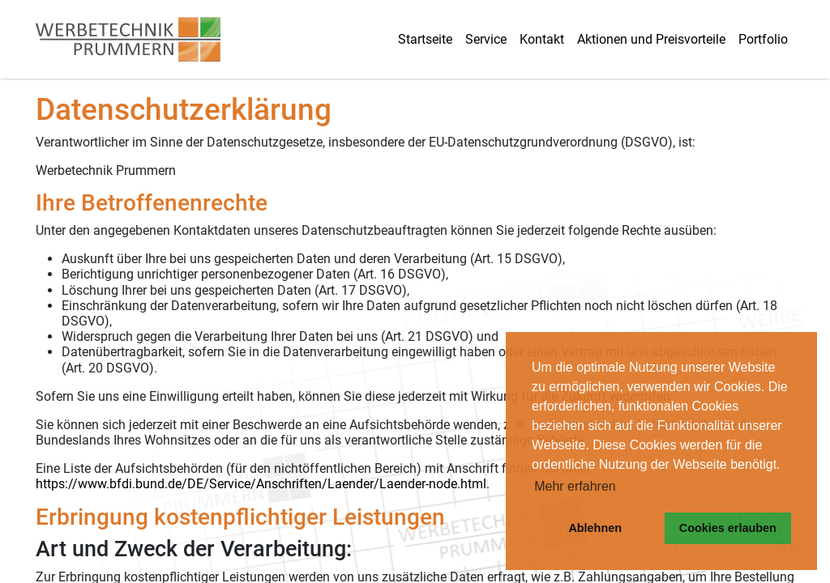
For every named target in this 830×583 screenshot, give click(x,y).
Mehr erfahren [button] (575, 486)
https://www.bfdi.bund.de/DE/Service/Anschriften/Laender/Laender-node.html (261, 484)
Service (486, 39)
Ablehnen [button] (595, 527)
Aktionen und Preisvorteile (651, 39)
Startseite (425, 39)
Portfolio (763, 39)
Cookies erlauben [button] (728, 527)
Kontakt (542, 39)
